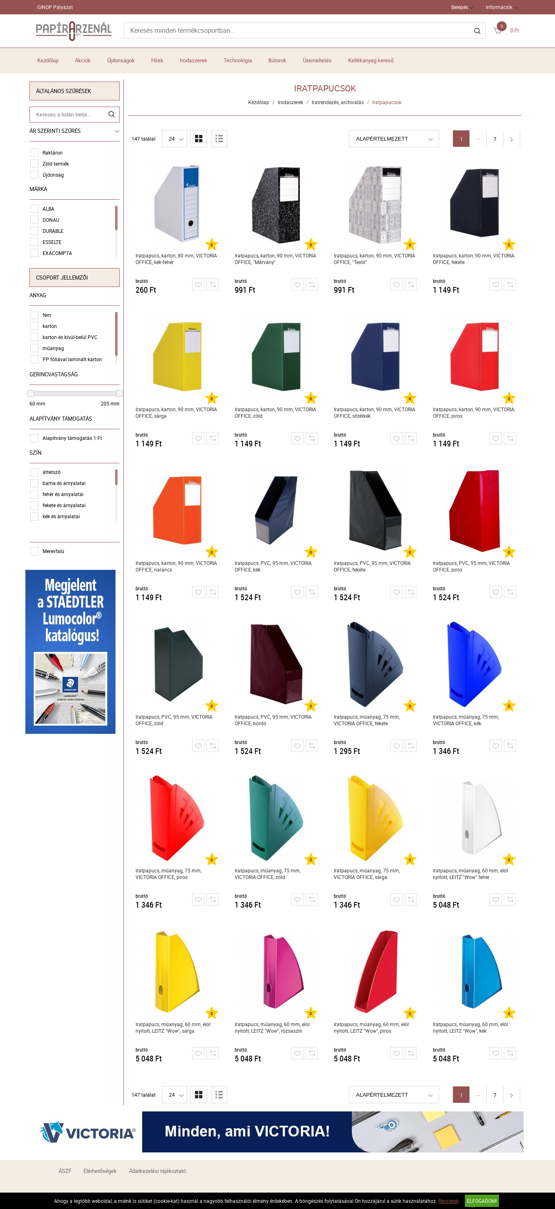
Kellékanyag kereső (371, 60)
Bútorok (277, 60)
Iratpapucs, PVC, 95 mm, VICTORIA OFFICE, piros (472, 566)
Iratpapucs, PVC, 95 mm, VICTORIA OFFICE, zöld (175, 719)
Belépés (459, 7)
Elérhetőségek (100, 1171)
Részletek (448, 1201)
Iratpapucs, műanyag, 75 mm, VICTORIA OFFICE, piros (170, 873)
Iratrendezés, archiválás (339, 102)
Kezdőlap (48, 60)
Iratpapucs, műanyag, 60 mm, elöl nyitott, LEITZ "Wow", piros (372, 1027)
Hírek (157, 60)
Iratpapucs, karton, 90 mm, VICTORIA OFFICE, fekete (475, 258)
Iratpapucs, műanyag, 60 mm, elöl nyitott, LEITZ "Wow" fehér (471, 873)
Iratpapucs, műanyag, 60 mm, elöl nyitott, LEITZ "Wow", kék (471, 1027)
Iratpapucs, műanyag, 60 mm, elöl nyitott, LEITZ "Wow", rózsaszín (273, 1027)
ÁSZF (65, 1171)
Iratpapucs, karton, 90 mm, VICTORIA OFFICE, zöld (276, 412)
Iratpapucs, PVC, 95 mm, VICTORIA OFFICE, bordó (274, 719)
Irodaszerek (193, 60)
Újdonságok (121, 60)
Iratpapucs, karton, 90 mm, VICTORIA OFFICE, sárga (177, 412)
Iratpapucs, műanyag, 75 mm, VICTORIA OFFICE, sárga (368, 873)
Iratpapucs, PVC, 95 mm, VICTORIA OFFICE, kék (274, 566)
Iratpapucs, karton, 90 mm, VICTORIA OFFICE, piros (475, 412)
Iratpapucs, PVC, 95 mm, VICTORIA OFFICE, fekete (373, 566)
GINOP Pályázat (55, 7)
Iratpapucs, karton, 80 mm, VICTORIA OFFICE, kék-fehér (177, 258)
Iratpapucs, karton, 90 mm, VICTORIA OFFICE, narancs (177, 566)
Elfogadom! (482, 1201)
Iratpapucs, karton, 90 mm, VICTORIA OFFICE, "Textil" (376, 258)
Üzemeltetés (317, 60)
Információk (499, 7)
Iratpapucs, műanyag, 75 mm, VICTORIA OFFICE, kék (467, 719)
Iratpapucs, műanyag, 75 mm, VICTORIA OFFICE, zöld (269, 873)
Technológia (238, 60)
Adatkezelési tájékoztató (157, 1171)
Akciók (83, 60)
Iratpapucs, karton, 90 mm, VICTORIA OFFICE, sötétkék (376, 412)
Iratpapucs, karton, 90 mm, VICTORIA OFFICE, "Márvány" (276, 258)
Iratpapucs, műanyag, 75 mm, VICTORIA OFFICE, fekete (368, 719)
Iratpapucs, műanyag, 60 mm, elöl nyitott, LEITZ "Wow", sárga (174, 1027)
